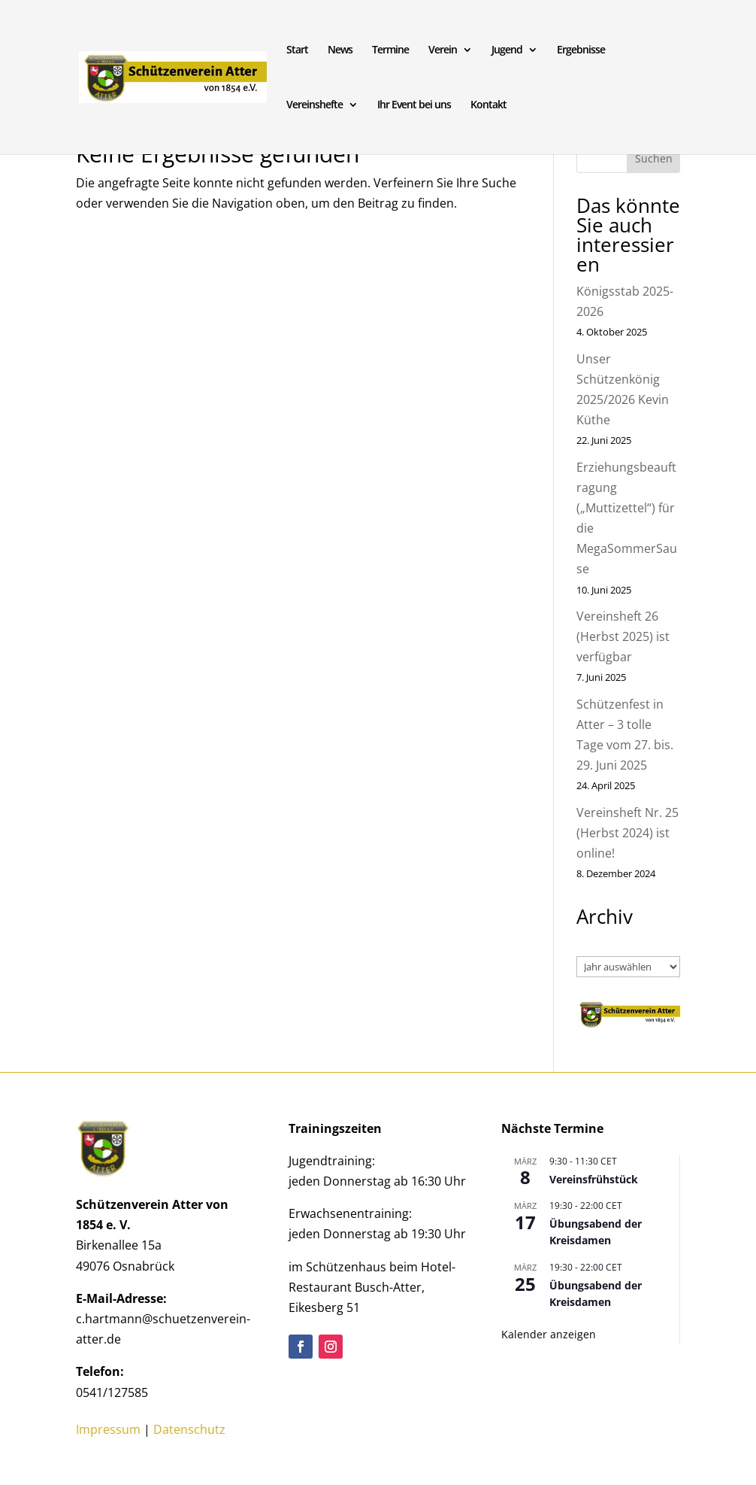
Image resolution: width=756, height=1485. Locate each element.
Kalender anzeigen (548, 1334)
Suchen (654, 158)
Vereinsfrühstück (593, 1179)
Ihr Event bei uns (414, 105)
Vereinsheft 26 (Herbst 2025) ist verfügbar (623, 636)
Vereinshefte (314, 105)
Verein (442, 50)
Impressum (108, 1429)
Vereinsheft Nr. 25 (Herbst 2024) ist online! (627, 832)
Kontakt (488, 105)
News (340, 50)
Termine (390, 50)
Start (297, 50)
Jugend (506, 50)
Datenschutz (189, 1429)
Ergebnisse (581, 50)
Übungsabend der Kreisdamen (595, 1232)
